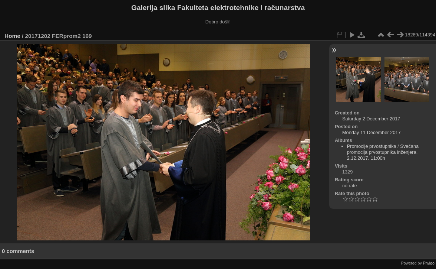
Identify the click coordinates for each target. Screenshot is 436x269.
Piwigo (429, 263)
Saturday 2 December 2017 (371, 118)
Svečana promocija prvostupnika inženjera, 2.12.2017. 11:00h (383, 152)
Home (12, 36)
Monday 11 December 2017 (371, 132)
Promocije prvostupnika (371, 146)
